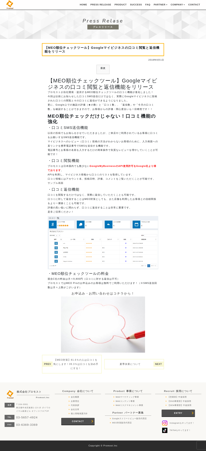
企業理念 (75, 401)
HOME (83, 4)
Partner (128, 412)
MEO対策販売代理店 (122, 423)
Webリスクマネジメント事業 (129, 405)
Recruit (178, 391)
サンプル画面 (55, 183)
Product (128, 391)
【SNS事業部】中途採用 (179, 401)
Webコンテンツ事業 (125, 401)
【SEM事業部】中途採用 (179, 405)
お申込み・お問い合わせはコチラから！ (103, 293)
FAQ (147, 4)
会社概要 (75, 397)
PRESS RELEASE (100, 4)
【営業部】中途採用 (177, 397)
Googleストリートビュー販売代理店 (129, 418)
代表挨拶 (75, 405)
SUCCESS (136, 4)
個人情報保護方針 (79, 413)
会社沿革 (75, 409)
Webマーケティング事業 (127, 397)
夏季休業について (130, 364)
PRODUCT (121, 4)
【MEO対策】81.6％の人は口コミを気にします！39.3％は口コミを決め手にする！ (75, 364)
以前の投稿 (54, 133)
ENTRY (178, 413)
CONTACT (194, 4)
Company (78, 391)
